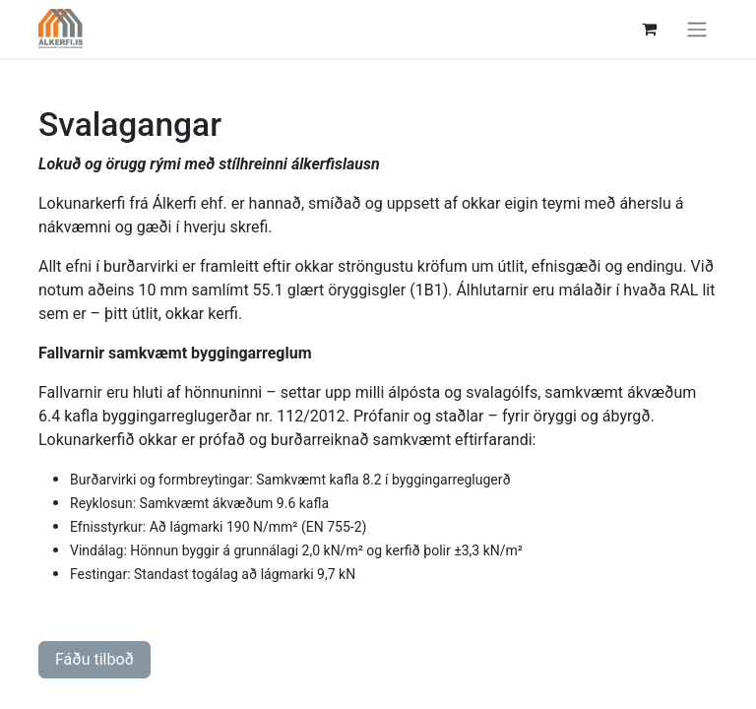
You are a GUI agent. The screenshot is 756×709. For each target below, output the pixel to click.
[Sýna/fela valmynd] (697, 29)
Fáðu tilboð (94, 659)
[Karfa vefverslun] (648, 28)
